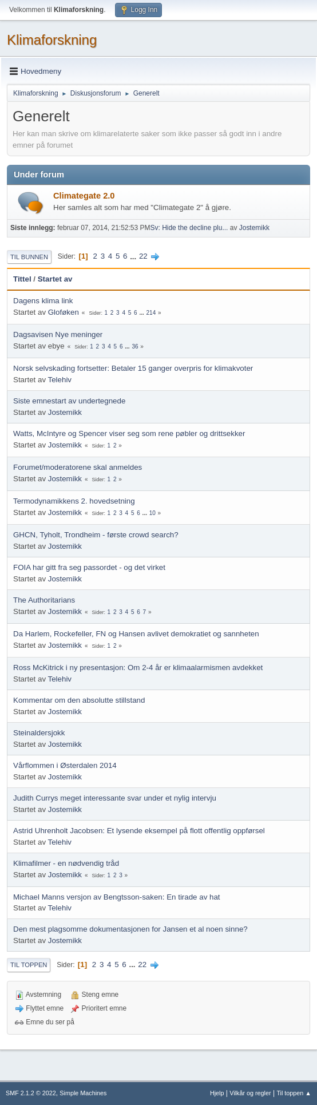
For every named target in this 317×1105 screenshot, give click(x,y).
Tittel (22, 279)
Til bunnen (29, 257)
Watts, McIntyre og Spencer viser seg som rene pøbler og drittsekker (129, 433)
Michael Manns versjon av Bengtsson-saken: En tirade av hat (116, 897)
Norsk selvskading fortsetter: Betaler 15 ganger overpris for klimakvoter (133, 368)
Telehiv (60, 379)
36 (135, 346)
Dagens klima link (43, 300)
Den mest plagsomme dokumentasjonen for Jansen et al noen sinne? (130, 929)
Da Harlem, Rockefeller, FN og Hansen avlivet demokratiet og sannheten (136, 633)
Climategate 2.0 (84, 195)
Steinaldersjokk (39, 732)
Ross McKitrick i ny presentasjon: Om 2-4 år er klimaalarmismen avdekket (138, 667)
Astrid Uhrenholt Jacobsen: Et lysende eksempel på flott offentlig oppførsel (139, 830)
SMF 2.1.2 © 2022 (31, 1093)
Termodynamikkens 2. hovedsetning (74, 501)
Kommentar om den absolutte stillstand (79, 700)
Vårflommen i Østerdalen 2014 (65, 765)
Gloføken (63, 312)
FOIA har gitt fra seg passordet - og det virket (89, 567)
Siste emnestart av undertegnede (69, 401)
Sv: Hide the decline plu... (189, 228)
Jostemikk (254, 228)
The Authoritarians (44, 600)
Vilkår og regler (250, 1093)
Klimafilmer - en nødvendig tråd (66, 863)
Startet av (55, 279)
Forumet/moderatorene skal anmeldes (77, 467)
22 (143, 256)
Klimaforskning (52, 39)
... (134, 256)
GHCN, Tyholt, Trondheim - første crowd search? (96, 534)
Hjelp (217, 1093)
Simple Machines (83, 1093)
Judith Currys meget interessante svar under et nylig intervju (114, 798)
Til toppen (28, 964)
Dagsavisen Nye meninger (57, 334)
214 (151, 313)
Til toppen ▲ (293, 1093)
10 (152, 513)
